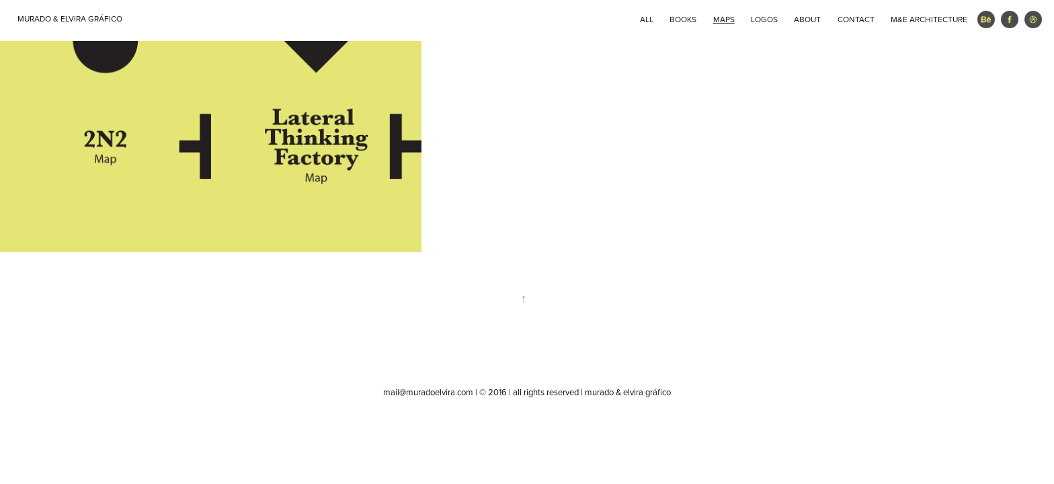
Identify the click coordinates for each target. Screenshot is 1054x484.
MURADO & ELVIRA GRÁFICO (69, 18)
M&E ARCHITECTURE (929, 19)
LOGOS (764, 19)
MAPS (724, 19)
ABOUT (807, 19)
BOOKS (683, 19)
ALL (646, 19)
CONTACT (856, 19)
